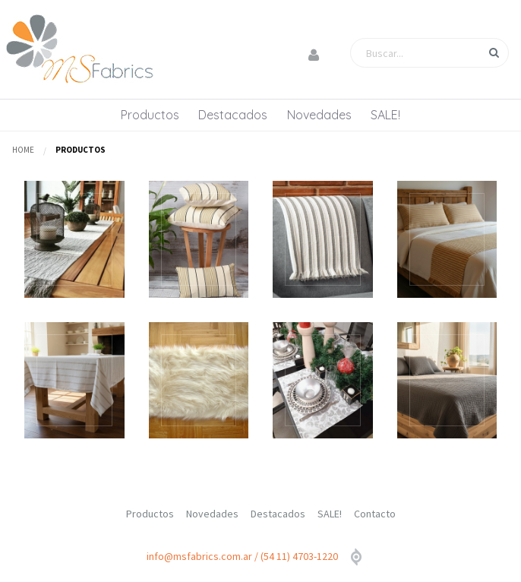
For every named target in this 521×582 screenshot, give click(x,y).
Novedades (319, 114)
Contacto (375, 513)
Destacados (232, 114)
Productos (150, 114)
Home (23, 149)
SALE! (385, 114)
